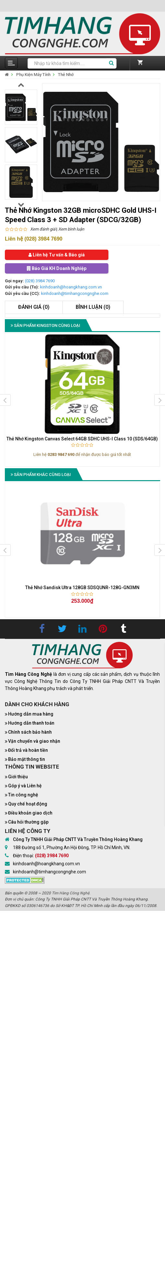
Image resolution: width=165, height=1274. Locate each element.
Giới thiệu (18, 776)
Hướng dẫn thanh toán (31, 723)
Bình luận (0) (93, 307)
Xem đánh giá (42, 229)
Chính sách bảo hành (30, 732)
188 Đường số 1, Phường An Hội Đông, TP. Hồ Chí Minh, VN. (71, 847)
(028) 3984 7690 (40, 280)
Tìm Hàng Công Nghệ (70, 893)
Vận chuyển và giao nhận (34, 741)
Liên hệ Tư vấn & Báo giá (56, 254)
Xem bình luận (71, 229)
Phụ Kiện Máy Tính (33, 74)
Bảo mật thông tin (26, 759)
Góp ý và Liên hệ (25, 785)
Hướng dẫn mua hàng (30, 714)
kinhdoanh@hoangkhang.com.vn (71, 287)
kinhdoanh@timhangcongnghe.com (74, 293)
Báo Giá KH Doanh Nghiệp (56, 268)
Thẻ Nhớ (66, 74)
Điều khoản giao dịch (30, 812)
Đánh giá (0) (34, 307)
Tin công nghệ (23, 794)
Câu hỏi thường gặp (28, 822)
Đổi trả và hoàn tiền (28, 750)
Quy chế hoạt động (27, 803)
